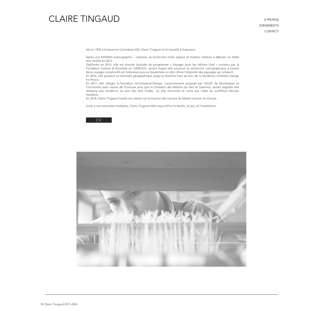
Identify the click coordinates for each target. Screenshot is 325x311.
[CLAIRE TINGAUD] (84, 19)
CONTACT (272, 31)
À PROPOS (271, 20)
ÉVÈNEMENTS (269, 25)
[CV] (99, 120)
